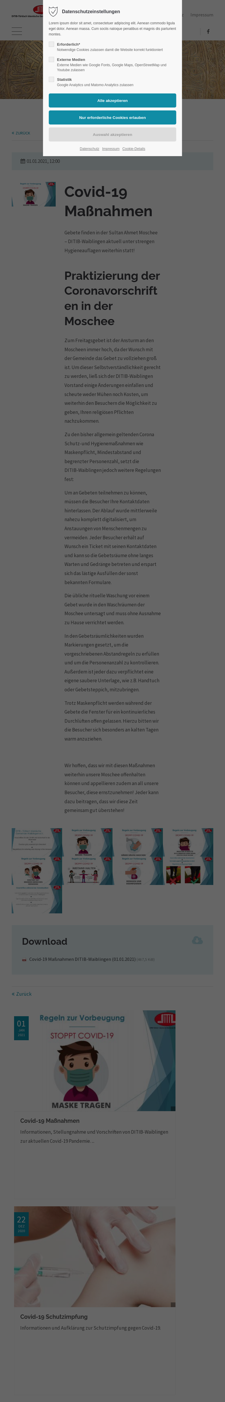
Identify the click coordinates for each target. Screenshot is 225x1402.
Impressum (111, 149)
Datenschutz (89, 149)
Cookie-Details (133, 149)
